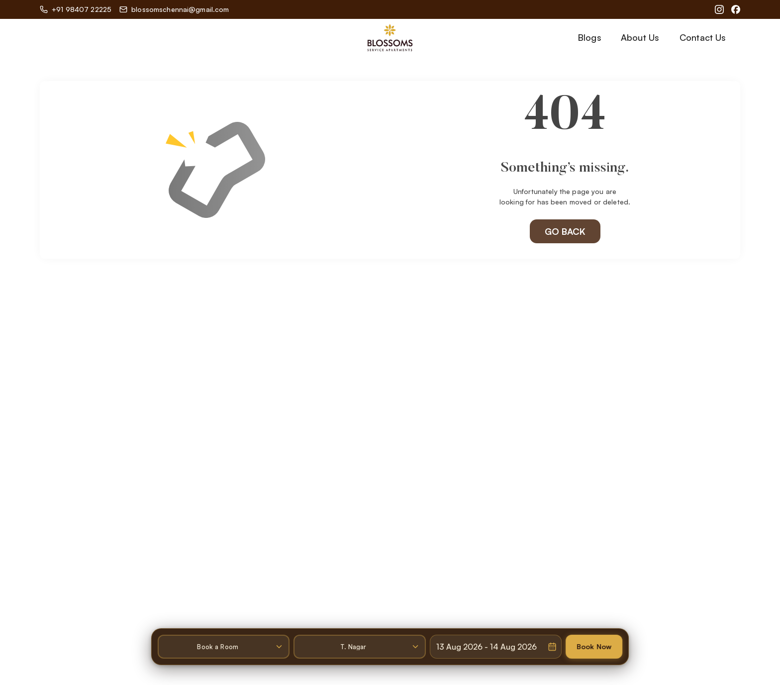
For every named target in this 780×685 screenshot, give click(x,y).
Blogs (589, 37)
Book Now (596, 643)
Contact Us (703, 37)
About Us (640, 37)
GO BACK (565, 230)
